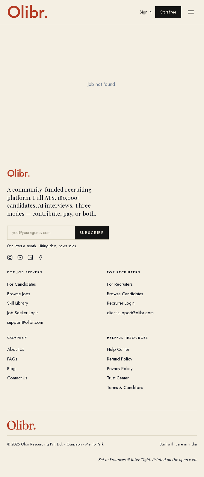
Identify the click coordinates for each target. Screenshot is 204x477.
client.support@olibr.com (130, 312)
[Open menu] (191, 12)
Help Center (118, 349)
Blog (11, 368)
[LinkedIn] (30, 257)
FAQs (12, 359)
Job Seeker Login (23, 312)
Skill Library (17, 303)
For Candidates (21, 284)
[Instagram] (10, 257)
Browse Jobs (18, 293)
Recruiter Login (121, 303)
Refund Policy (119, 359)
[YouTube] (20, 257)
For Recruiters (120, 284)
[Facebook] (40, 257)
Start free (168, 12)
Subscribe (92, 232)
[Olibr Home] (102, 173)
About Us (15, 349)
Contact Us (17, 378)
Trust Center (118, 378)
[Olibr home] (27, 12)
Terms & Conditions (125, 387)
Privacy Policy (119, 368)
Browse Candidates (125, 293)
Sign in (146, 12)
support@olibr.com (25, 322)
